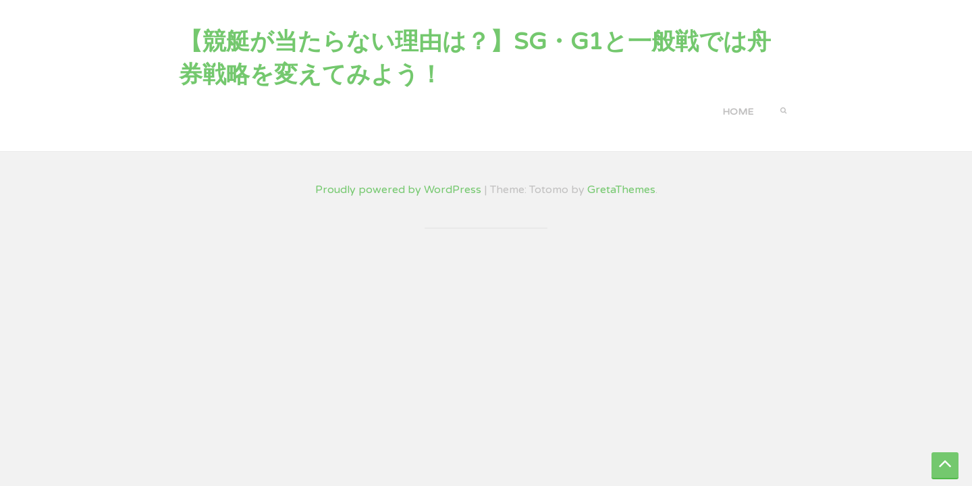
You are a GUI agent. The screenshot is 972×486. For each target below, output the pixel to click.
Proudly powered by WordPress (398, 189)
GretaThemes (621, 189)
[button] (783, 109)
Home (737, 111)
